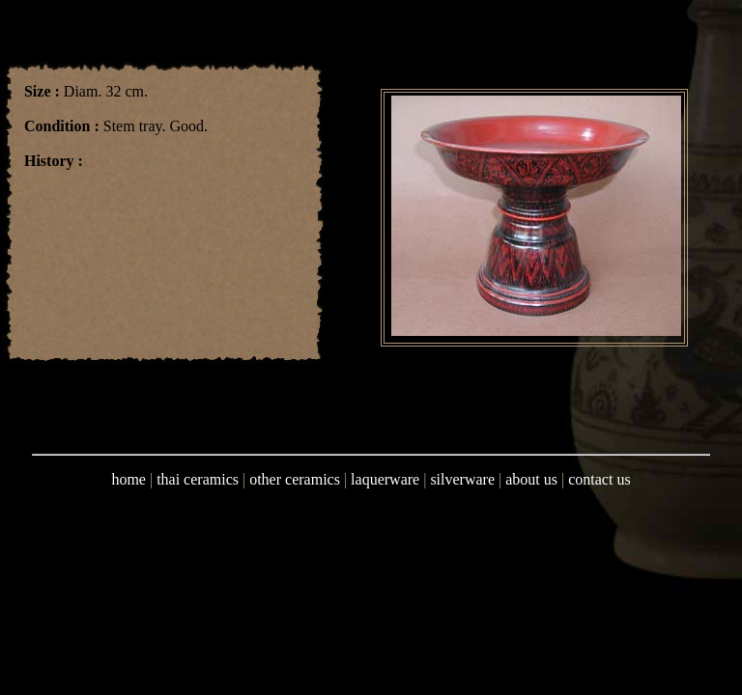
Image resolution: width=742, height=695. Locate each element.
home (128, 479)
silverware (462, 479)
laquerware (385, 479)
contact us (599, 479)
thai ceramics (198, 479)
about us (531, 479)
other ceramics (294, 479)
